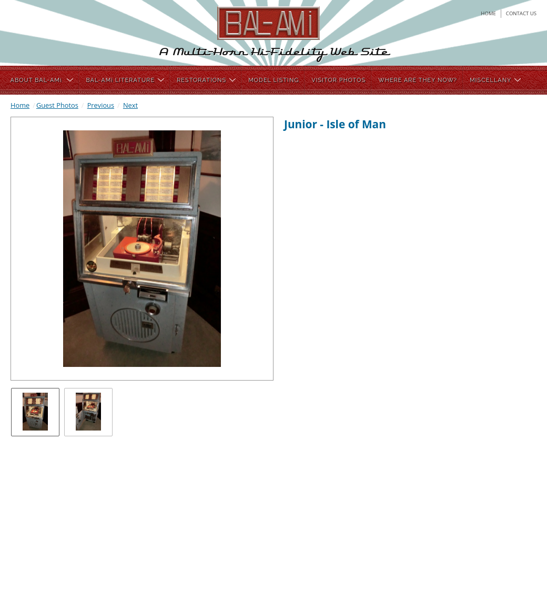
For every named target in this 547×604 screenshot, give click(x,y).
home (488, 13)
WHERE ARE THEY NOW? (417, 80)
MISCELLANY (495, 80)
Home (20, 105)
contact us (521, 13)
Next (130, 105)
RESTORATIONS (206, 80)
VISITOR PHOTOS (338, 80)
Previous (100, 105)
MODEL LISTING (273, 80)
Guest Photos (57, 105)
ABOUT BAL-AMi (42, 80)
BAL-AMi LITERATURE (125, 80)
